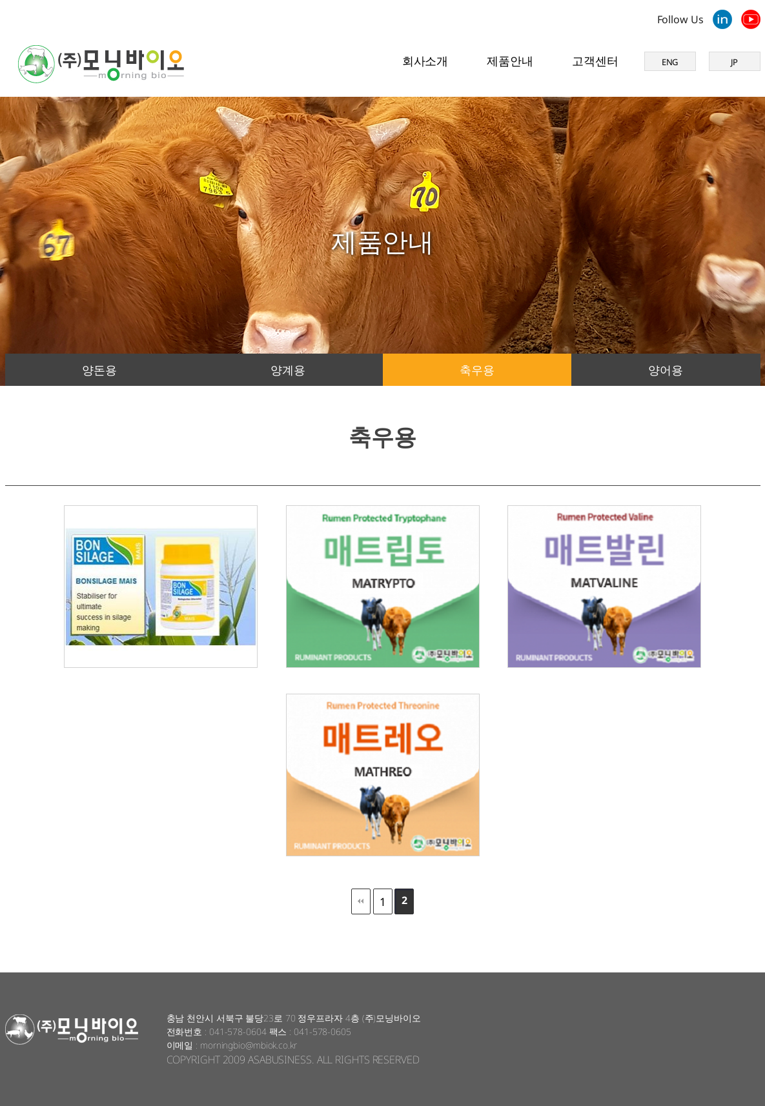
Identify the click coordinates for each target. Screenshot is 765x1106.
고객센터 (595, 60)
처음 (361, 901)
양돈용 (99, 369)
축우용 (477, 369)
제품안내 (510, 60)
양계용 (287, 369)
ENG (670, 62)
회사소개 (425, 60)
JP (735, 62)
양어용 (665, 369)
